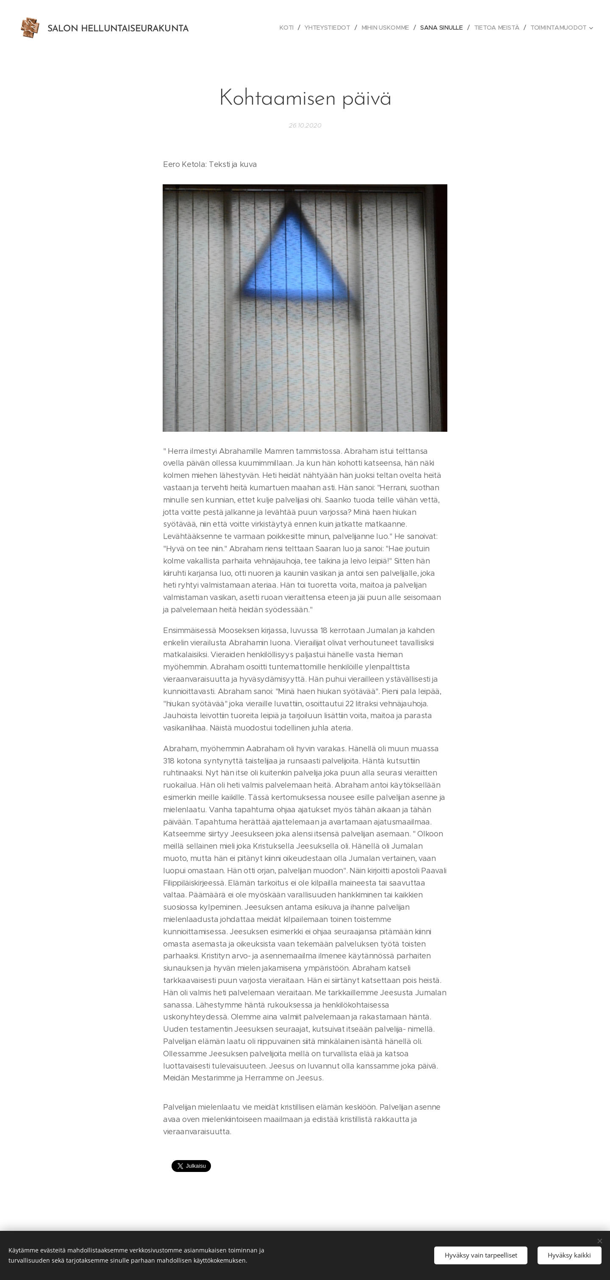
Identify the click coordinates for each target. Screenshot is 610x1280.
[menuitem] (289, 27)
